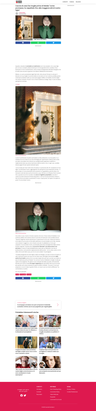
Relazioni (78, 2)
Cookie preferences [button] (72, 392)
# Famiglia (23, 274)
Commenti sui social (55, 399)
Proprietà (52, 397)
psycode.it (39, 394)
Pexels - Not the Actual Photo (20, 155)
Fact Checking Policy (55, 389)
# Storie (29, 274)
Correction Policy (54, 392)
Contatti (38, 392)
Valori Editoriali (54, 394)
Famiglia (71, 2)
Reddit (18, 84)
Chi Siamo (39, 389)
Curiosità (65, 2)
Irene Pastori (22, 12)
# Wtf (17, 274)
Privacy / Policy (71, 389)
